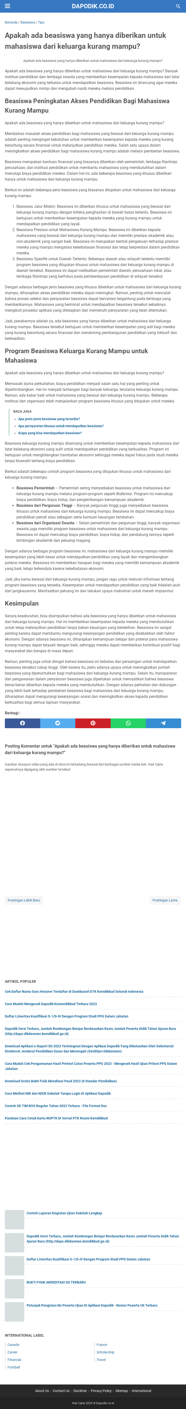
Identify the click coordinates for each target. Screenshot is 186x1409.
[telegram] (163, 723)
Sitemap (122, 1391)
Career (12, 1352)
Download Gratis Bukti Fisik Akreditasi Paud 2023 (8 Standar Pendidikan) (61, 1081)
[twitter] (58, 723)
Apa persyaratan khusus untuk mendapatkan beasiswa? (61, 426)
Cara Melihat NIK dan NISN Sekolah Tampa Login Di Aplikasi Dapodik (58, 1093)
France (102, 1345)
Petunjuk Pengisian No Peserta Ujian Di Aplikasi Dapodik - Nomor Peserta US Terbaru (92, 1305)
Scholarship (105, 1352)
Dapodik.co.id (93, 6)
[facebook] (22, 723)
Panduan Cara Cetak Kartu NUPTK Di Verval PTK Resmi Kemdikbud (56, 1118)
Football (14, 1367)
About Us (42, 1391)
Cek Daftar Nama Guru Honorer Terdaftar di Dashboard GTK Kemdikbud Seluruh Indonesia (74, 991)
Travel (101, 1360)
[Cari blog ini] (178, 6)
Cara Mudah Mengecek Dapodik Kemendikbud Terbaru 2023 (51, 1004)
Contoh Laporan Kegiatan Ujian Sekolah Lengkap (64, 1213)
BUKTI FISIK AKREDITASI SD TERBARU (56, 1282)
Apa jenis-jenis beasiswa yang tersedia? (49, 419)
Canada (13, 1345)
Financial (14, 1360)
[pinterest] (93, 723)
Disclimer (80, 1391)
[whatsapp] (128, 723)
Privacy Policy (101, 1391)
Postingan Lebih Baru (24, 900)
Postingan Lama (165, 900)
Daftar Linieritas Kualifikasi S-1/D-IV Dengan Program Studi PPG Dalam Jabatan (66, 1016)
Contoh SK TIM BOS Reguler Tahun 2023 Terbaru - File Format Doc (56, 1106)
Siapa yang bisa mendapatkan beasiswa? (50, 433)
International (141, 1391)
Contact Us (61, 1391)
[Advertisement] (93, 940)
